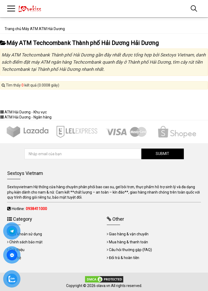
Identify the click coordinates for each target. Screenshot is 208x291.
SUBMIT (162, 153)
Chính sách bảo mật (26, 242)
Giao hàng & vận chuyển (128, 234)
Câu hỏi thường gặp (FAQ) (130, 250)
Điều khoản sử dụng (25, 234)
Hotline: (29, 208)
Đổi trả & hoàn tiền (124, 258)
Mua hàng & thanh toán (128, 242)
